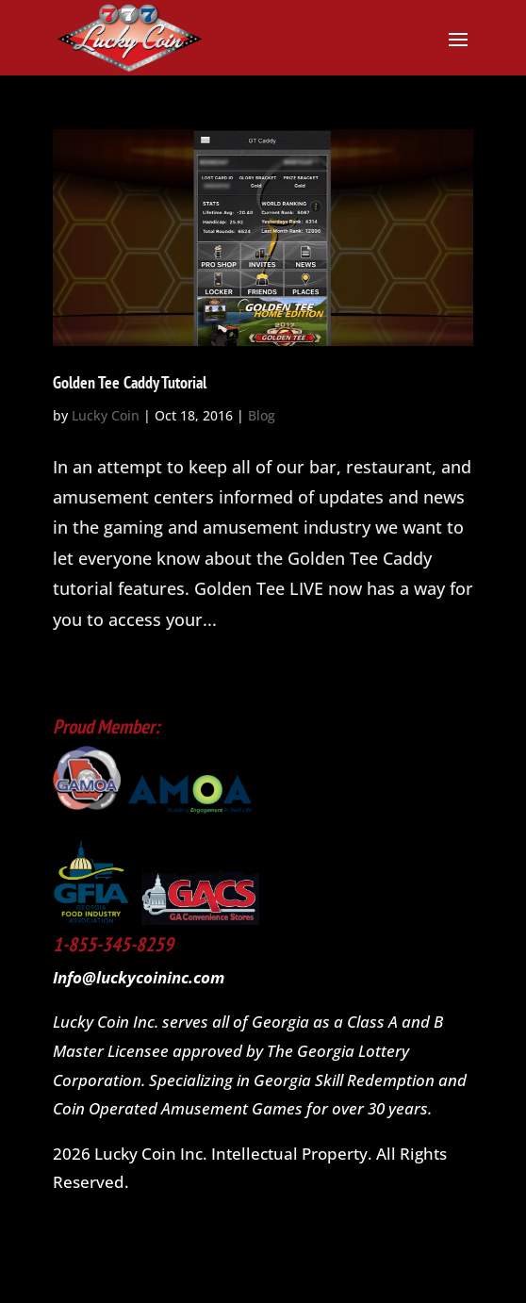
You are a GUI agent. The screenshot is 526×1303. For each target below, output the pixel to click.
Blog (261, 415)
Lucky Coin (106, 415)
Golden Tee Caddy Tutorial (129, 382)
